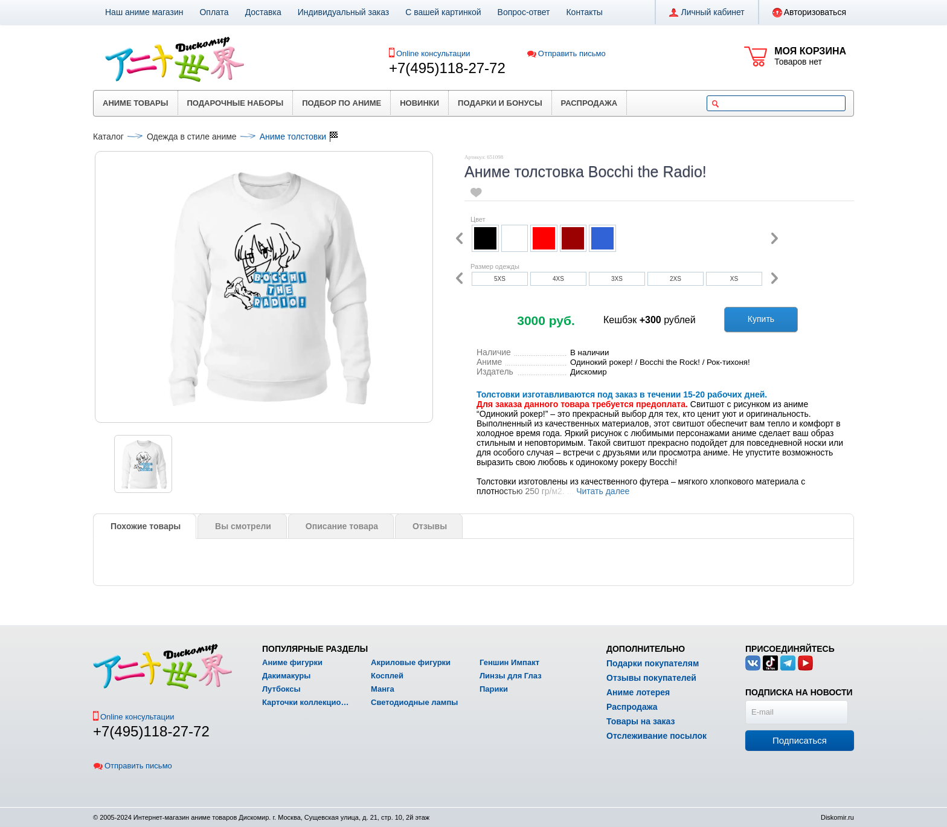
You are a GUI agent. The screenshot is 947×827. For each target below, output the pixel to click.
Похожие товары (146, 526)
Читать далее (602, 491)
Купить (761, 319)
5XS (500, 278)
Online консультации (433, 53)
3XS (617, 278)
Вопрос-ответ (524, 12)
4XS (558, 278)
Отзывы (430, 526)
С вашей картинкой (443, 12)
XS (734, 278)
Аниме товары (136, 103)
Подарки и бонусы (500, 103)
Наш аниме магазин (144, 12)
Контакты (584, 12)
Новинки (419, 103)
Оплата (213, 12)
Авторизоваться (809, 12)
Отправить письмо (566, 53)
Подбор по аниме (341, 103)
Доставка (263, 12)
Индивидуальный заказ (344, 12)
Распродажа (589, 103)
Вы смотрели (243, 526)
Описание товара (342, 526)
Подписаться (799, 740)
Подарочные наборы (235, 103)
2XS (675, 278)
